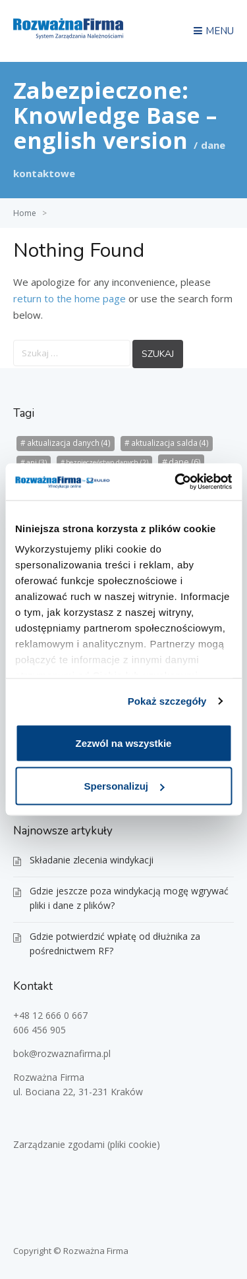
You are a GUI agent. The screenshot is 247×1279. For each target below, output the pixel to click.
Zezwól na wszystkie (124, 742)
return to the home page (69, 298)
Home (24, 213)
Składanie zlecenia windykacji (91, 860)
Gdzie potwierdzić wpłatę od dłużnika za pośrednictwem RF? (115, 943)
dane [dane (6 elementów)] (184, 462)
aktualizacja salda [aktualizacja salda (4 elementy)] (170, 443)
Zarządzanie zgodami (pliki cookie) (86, 1144)
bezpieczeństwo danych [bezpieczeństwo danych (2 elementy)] (107, 462)
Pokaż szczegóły (167, 701)
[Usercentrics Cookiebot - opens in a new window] (176, 482)
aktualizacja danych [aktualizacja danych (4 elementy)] (69, 443)
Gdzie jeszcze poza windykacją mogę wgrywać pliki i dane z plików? (129, 898)
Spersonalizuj (124, 786)
